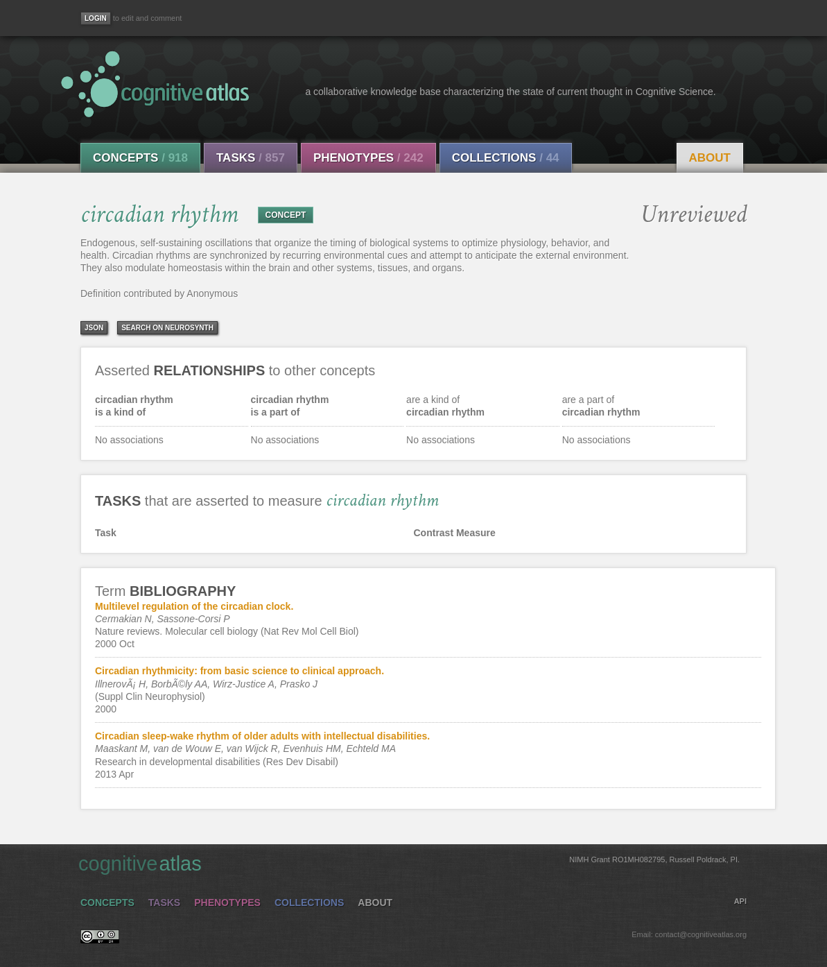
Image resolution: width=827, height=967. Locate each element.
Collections (505, 157)
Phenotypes (368, 157)
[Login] (95, 18)
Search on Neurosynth (167, 328)
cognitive (409, 863)
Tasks (250, 157)
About (710, 157)
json (94, 328)
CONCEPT (285, 215)
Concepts (140, 157)
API (740, 901)
